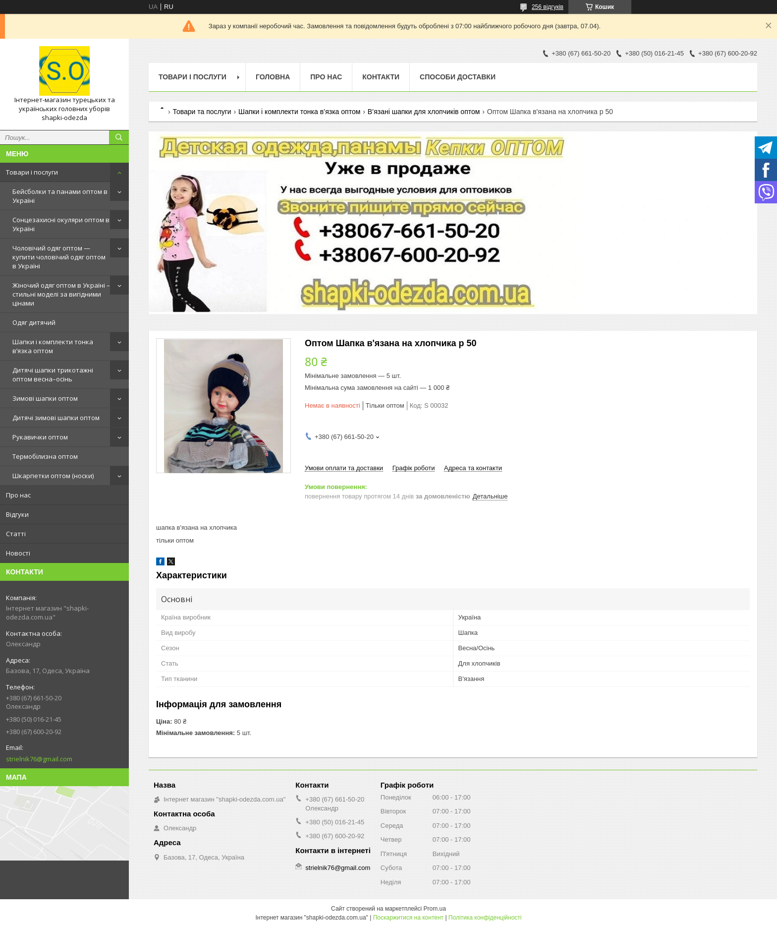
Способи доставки (458, 77)
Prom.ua (435, 908)
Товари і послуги (32, 172)
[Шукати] (119, 137)
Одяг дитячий (34, 322)
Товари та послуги (201, 112)
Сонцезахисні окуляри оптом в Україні (61, 224)
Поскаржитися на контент (408, 917)
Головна (273, 77)
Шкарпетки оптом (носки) (53, 475)
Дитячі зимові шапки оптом (56, 417)
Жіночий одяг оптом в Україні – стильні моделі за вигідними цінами (61, 294)
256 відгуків (547, 6)
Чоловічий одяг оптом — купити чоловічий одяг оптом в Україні (59, 257)
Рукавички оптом (40, 437)
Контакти (380, 77)
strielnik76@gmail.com (39, 758)
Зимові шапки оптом (45, 398)
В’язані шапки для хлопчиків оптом (424, 112)
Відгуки (17, 514)
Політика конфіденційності (485, 917)
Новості (18, 553)
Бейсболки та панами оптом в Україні (60, 196)
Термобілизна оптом (45, 456)
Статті (16, 533)
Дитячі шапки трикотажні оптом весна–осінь (52, 374)
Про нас (18, 495)
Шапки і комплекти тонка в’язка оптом (52, 346)
